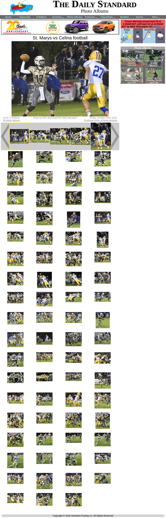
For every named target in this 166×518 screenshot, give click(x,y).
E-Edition (41, 17)
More (156, 17)
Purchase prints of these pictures (100, 120)
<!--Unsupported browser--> (143, 65)
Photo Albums (74, 17)
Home (8, 17)
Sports (139, 17)
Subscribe (24, 17)
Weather (124, 17)
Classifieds (108, 17)
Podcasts (91, 17)
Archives (58, 17)
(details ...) (158, 26)
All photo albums (11, 120)
